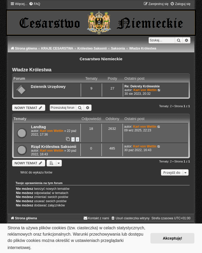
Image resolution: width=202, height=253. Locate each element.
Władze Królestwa (32, 69)
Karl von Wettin (144, 90)
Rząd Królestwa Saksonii (53, 147)
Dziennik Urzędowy (48, 87)
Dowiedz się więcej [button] (51, 247)
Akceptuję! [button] (172, 238)
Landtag (38, 127)
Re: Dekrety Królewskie (142, 86)
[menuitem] (34, 4)
